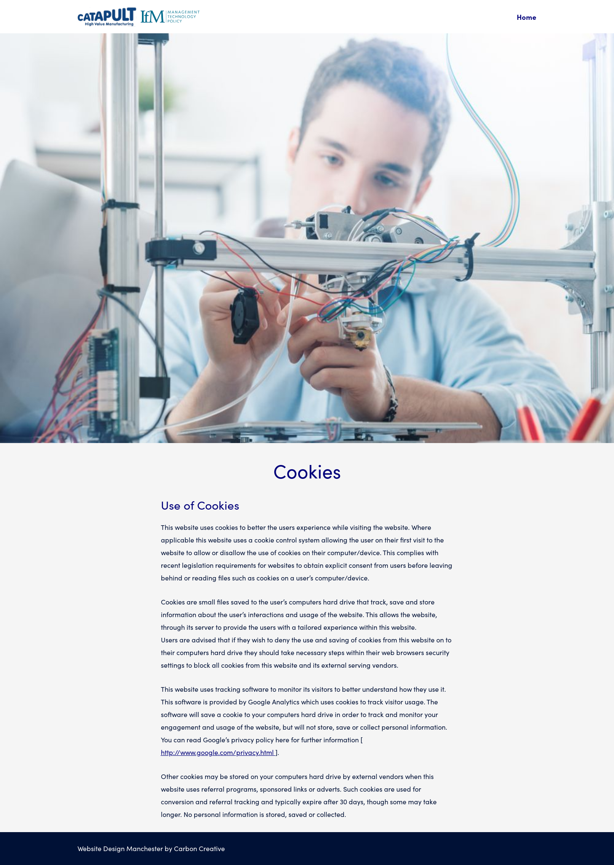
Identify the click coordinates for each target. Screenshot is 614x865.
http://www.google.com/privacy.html (218, 752)
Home (527, 16)
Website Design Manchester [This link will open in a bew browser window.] (120, 848)
